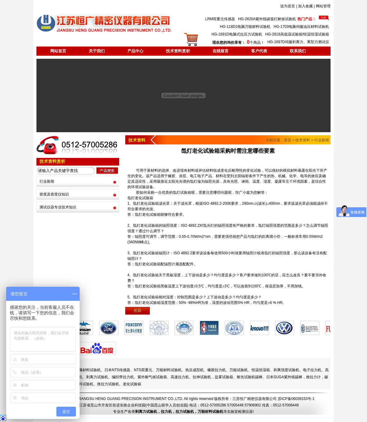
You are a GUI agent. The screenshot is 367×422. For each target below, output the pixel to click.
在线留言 (221, 51)
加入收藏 (305, 6)
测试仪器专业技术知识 (58, 207)
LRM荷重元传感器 (220, 19)
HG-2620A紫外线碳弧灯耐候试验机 (267, 19)
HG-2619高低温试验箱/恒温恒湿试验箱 (297, 34)
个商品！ (238, 42)
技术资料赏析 (178, 51)
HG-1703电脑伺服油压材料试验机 (301, 26)
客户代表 (259, 51)
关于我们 (97, 51)
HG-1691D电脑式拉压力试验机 (237, 34)
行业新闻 (47, 181)
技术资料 (302, 140)
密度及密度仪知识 (54, 194)
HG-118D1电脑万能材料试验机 (245, 26)
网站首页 (58, 51)
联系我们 (298, 51)
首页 (287, 140)
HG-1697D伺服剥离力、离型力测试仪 (298, 42)
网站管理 (323, 6)
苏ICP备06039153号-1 (296, 399)
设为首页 (287, 6)
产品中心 (135, 51)
